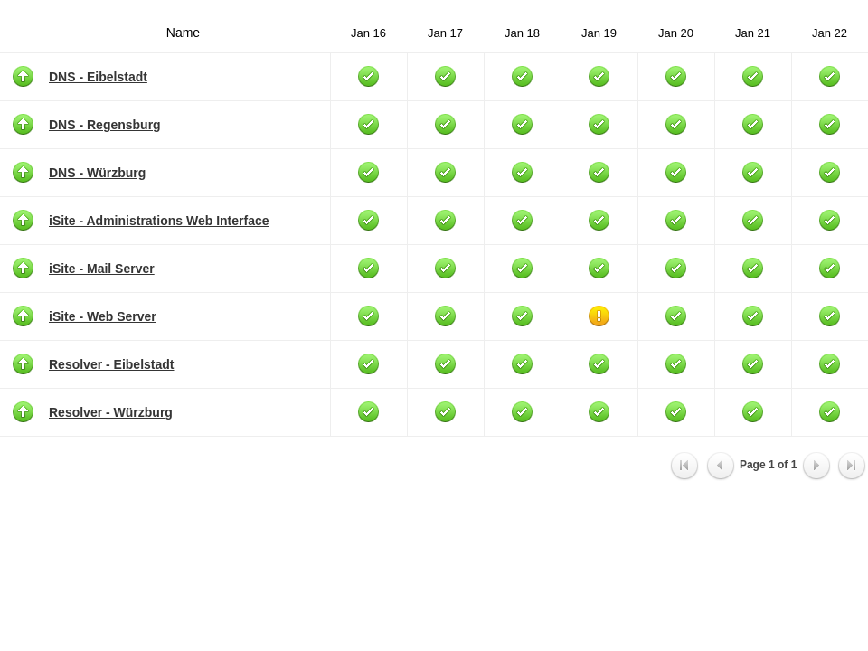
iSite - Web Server (102, 316)
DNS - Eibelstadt (98, 77)
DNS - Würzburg (97, 172)
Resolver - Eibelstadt (112, 364)
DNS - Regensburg (105, 125)
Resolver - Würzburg (111, 412)
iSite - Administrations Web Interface (159, 220)
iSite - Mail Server (102, 268)
